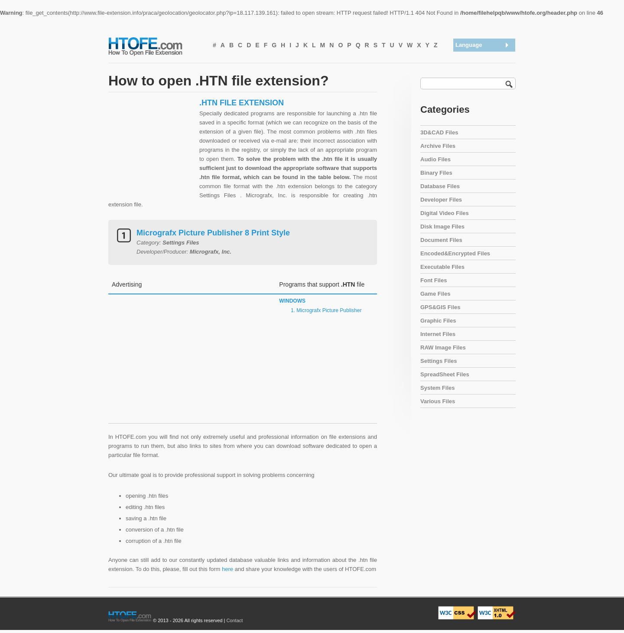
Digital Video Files (444, 213)
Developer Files (441, 199)
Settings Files (438, 361)
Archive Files (437, 146)
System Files (437, 388)
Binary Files (436, 173)
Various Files (437, 401)
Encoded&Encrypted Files (455, 253)
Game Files (435, 293)
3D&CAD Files (439, 132)
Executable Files (442, 267)
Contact (234, 620)
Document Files (441, 240)
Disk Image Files (442, 226)
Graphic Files (438, 320)
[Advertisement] (151, 152)
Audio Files (435, 159)
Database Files (440, 186)
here (227, 569)
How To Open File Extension (155, 46)
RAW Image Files (443, 347)
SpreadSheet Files (444, 374)
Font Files (433, 280)
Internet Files (437, 334)
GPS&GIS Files (440, 307)
